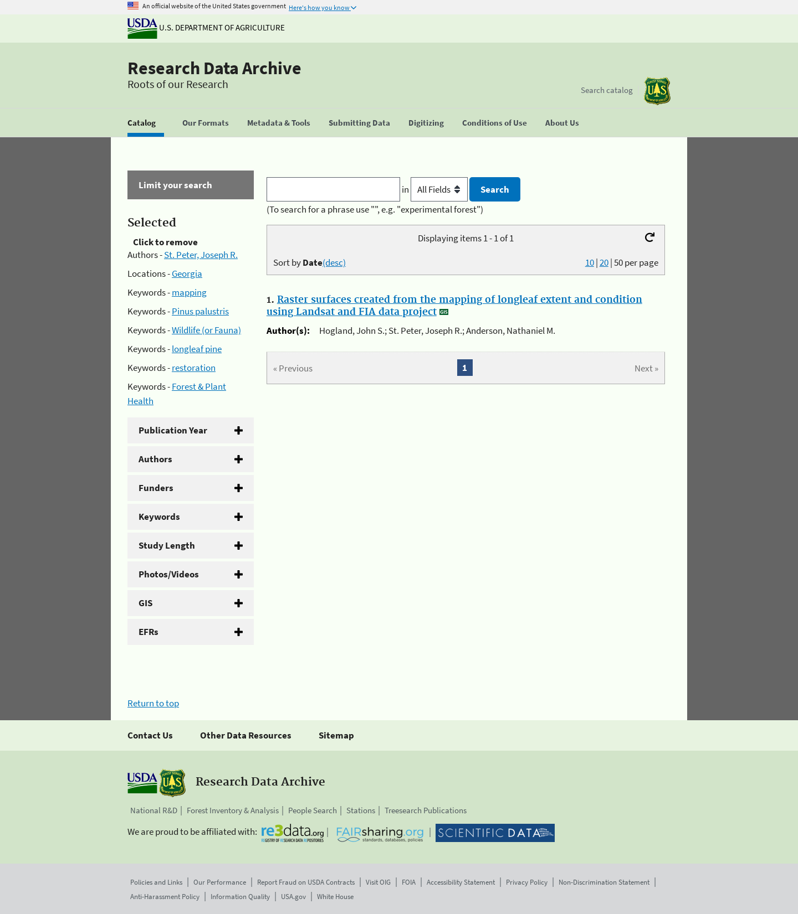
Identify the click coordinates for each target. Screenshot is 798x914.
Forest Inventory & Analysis (233, 810)
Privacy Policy (527, 882)
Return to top (153, 703)
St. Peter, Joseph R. (201, 255)
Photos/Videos (169, 574)
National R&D (153, 810)
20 (604, 262)
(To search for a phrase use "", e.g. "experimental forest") (375, 209)
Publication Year (173, 430)
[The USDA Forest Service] (657, 91)
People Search (312, 810)
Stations (360, 810)
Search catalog (607, 90)
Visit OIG (378, 882)
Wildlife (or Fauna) (206, 330)
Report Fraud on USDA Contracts (306, 882)
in (436, 189)
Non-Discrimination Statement (604, 882)
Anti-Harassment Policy (165, 896)
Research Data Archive (214, 68)
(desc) (334, 262)
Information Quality (240, 896)
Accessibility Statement (461, 882)
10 (589, 262)
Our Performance (219, 882)
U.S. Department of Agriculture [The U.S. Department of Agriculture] (206, 27)
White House (335, 896)
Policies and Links (156, 882)
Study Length (167, 545)
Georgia (187, 273)
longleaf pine (197, 349)
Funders (156, 488)
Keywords (159, 516)
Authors (155, 459)
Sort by (309, 262)
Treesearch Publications (426, 810)
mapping (189, 292)
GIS (145, 603)
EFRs (148, 632)
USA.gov (293, 896)
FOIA (409, 882)
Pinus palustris (200, 311)
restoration (194, 368)
